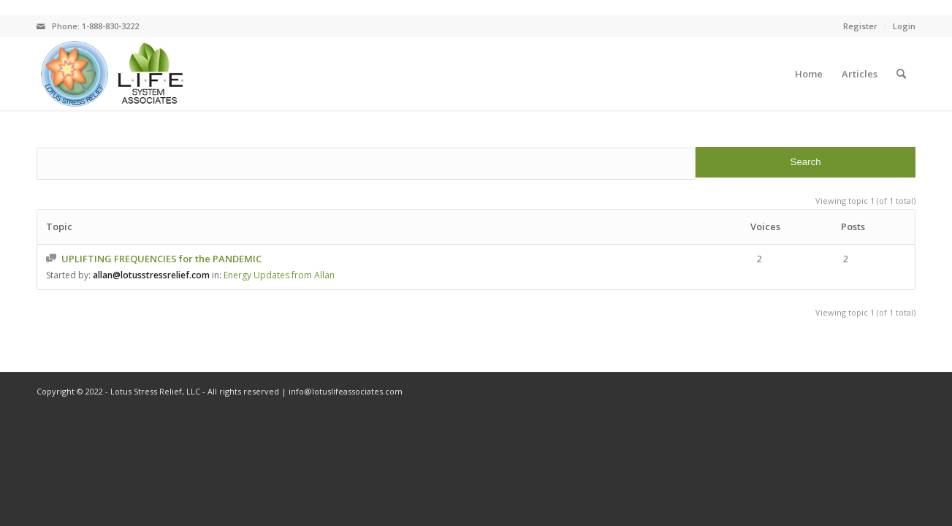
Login (904, 25)
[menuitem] (808, 73)
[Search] (901, 73)
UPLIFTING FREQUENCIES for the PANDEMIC (161, 258)
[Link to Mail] (41, 26)
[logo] (112, 73)
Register (860, 25)
